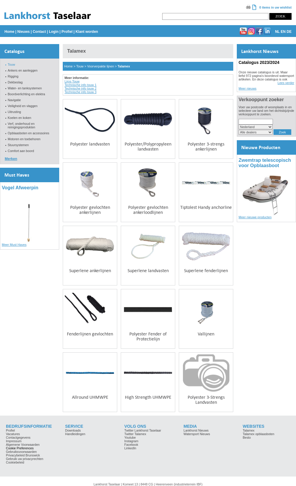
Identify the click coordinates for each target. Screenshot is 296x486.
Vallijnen (206, 333)
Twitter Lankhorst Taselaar (142, 430)
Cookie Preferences (20, 448)
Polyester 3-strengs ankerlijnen (206, 146)
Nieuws (23, 32)
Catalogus (14, 51)
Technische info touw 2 (80, 88)
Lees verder (286, 83)
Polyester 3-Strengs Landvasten (206, 400)
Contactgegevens (18, 437)
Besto (247, 437)
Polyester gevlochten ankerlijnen (90, 210)
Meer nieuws (247, 88)
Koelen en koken (19, 118)
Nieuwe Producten (260, 147)
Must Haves (16, 175)
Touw (11, 64)
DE (289, 32)
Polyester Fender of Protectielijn (148, 336)
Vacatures (13, 434)
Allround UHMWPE (90, 397)
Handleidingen (75, 434)
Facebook (131, 444)
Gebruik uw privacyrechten (24, 459)
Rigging (13, 76)
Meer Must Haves (14, 244)
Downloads (73, 430)
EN (283, 32)
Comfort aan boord (21, 151)
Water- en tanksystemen (25, 88)
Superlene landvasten (148, 270)
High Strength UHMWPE (148, 397)
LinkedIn (130, 448)
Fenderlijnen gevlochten (90, 333)
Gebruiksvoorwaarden (21, 451)
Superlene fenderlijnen (206, 270)
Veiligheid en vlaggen (23, 106)
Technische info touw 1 (80, 85)
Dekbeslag (15, 82)
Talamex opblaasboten (258, 434)
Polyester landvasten (90, 143)
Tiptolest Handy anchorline (206, 207)
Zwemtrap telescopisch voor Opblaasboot (265, 163)
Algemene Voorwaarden (23, 444)
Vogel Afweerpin (20, 187)
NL (277, 32)
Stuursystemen (18, 145)
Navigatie (14, 100)
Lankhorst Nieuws (260, 51)
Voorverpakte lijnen (100, 66)
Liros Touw (72, 81)
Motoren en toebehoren (24, 139)
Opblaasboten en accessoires (28, 133)
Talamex (124, 66)
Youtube (130, 437)
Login (54, 32)
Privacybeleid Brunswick (23, 455)
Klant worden (86, 32)
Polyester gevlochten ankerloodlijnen (148, 210)
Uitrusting (14, 112)
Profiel (67, 32)
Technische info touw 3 (80, 92)
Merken (11, 159)
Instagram (131, 441)
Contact (39, 32)
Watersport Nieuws (197, 434)
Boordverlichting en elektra (26, 94)
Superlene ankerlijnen (90, 270)
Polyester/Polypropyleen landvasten (148, 146)
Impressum (14, 441)
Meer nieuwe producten (255, 217)
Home (9, 32)
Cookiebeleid (15, 462)
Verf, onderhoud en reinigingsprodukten (21, 125)
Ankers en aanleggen (23, 70)
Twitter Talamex (135, 434)
